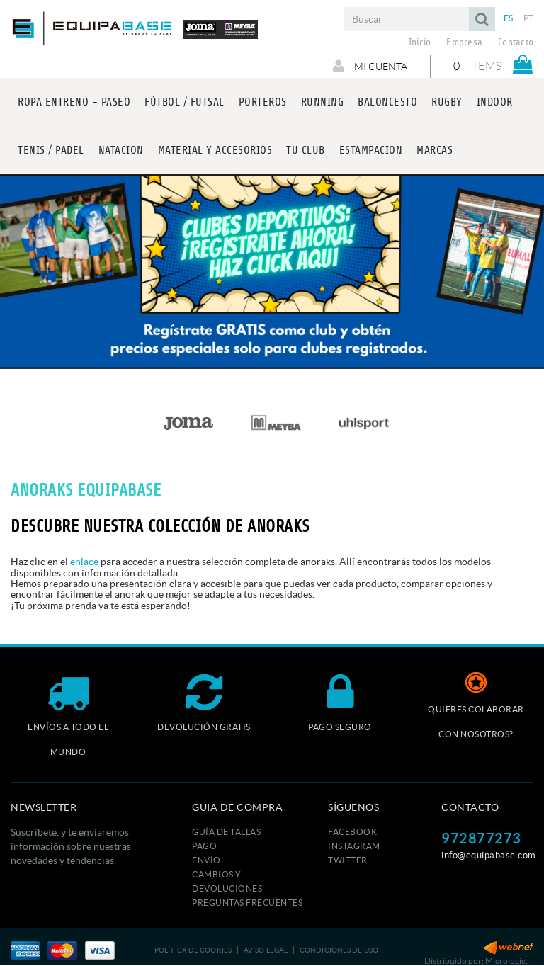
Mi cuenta (370, 66)
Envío (206, 860)
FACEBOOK (352, 831)
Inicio (420, 42)
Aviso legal (266, 950)
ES (509, 18)
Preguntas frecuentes (247, 902)
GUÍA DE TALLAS (226, 831)
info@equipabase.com (488, 855)
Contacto (515, 42)
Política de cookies (193, 950)
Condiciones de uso (339, 950)
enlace (84, 561)
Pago (204, 846)
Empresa (464, 42)
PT (528, 18)
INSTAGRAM (354, 846)
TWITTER (348, 860)
